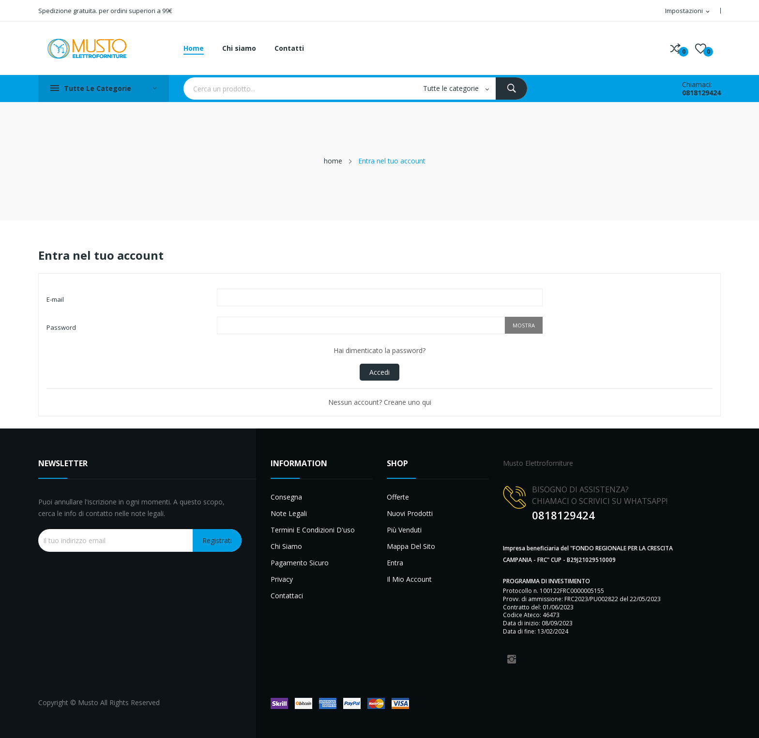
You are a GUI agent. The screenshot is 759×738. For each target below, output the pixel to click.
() (700, 48)
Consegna (286, 497)
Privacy (282, 579)
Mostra (524, 325)
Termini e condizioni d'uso (313, 529)
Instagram (511, 659)
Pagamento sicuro (300, 562)
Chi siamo (286, 546)
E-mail (55, 299)
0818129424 (701, 92)
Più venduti (404, 529)
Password (61, 327)
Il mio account (409, 579)
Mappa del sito (411, 546)
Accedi (379, 372)
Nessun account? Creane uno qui (379, 402)
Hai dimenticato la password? (379, 350)
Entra (395, 562)
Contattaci (287, 595)
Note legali (289, 513)
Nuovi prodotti (410, 513)
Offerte (398, 497)
